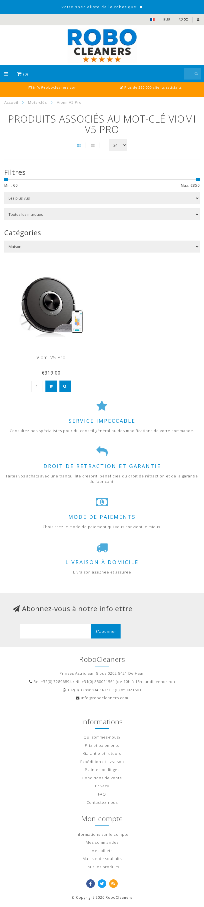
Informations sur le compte (102, 834)
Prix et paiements (102, 745)
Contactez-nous (102, 802)
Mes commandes (102, 842)
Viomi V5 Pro (51, 357)
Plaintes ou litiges (102, 769)
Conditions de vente (102, 777)
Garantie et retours (102, 753)
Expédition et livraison (102, 761)
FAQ (102, 794)
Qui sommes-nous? (102, 737)
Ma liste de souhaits (102, 858)
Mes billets (102, 850)
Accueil (11, 102)
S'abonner (105, 631)
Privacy (102, 785)
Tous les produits (102, 866)
